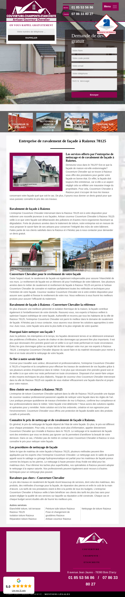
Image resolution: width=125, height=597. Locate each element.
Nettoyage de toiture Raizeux (96, 508)
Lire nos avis (19, 591)
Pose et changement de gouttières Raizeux (58, 514)
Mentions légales (57, 594)
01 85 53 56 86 (82, 7)
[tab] (20, 122)
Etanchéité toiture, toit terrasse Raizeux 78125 (25, 510)
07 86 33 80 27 (82, 14)
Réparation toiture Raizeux (23, 519)
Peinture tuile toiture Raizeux (60, 508)
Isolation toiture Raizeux (22, 515)
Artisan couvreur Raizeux (58, 519)
